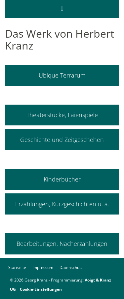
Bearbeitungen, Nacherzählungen (62, 244)
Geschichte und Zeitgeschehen (62, 140)
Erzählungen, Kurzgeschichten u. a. (62, 204)
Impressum (42, 267)
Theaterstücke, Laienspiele (62, 115)
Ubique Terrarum (62, 75)
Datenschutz (71, 267)
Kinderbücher (62, 179)
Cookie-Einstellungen (41, 289)
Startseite (17, 267)
